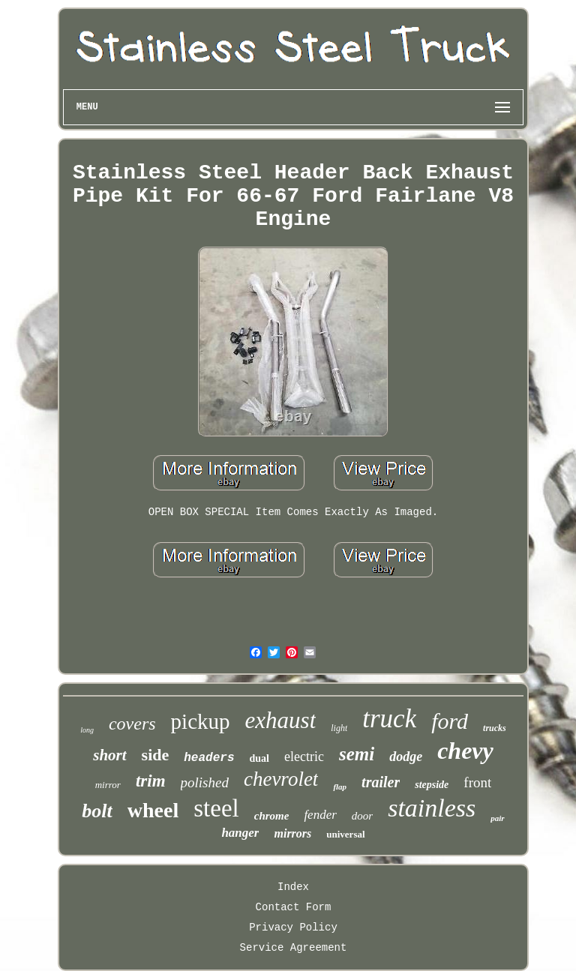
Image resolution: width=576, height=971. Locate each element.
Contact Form (294, 907)
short (109, 755)
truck (389, 718)
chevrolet (281, 779)
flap (339, 786)
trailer (381, 782)
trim (151, 781)
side (156, 754)
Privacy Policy (293, 928)
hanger (240, 833)
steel (216, 808)
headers (209, 758)
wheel (153, 810)
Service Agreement (293, 948)
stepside (431, 784)
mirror (108, 784)
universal (345, 834)
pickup (200, 721)
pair (497, 818)
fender (320, 815)
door (362, 816)
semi (356, 754)
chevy (465, 750)
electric (304, 756)
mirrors (292, 833)
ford (449, 721)
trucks (494, 728)
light (339, 728)
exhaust (280, 720)
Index (293, 887)
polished (205, 782)
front (477, 782)
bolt (97, 811)
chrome (272, 816)
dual (258, 758)
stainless (432, 808)
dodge (405, 756)
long (87, 730)
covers (132, 723)
